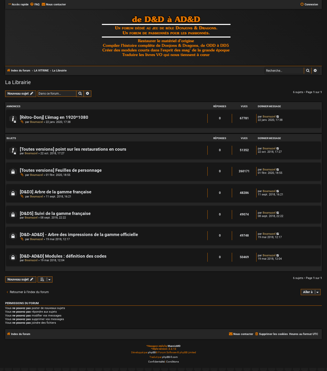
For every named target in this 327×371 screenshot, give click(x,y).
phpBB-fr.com (170, 357)
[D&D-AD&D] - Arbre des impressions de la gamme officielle (79, 234)
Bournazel (36, 122)
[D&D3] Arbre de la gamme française (55, 191)
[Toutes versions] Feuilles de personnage (61, 170)
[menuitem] (35, 5)
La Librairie (18, 82)
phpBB (152, 352)
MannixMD (174, 346)
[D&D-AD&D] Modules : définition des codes (63, 256)
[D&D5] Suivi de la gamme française (55, 213)
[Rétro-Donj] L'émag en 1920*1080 (54, 117)
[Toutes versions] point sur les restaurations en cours (73, 149)
